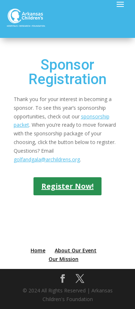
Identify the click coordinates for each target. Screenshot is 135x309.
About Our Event (75, 250)
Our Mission (63, 259)
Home (38, 250)
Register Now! (67, 186)
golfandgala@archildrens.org (47, 159)
